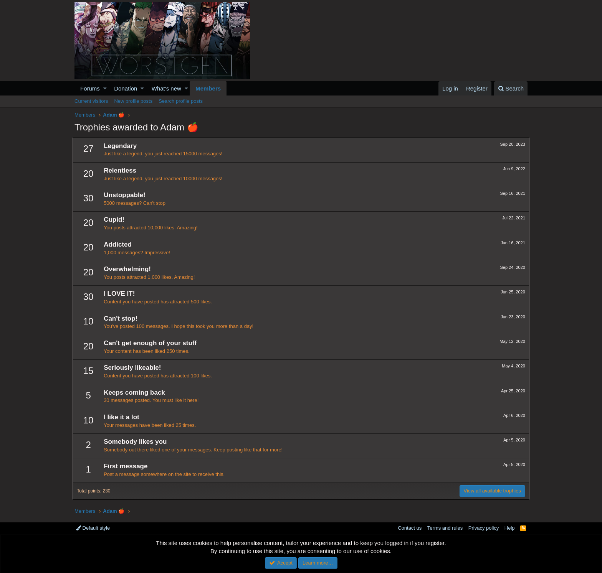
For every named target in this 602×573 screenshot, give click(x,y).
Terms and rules (445, 528)
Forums (90, 88)
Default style (93, 528)
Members (208, 88)
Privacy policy (483, 528)
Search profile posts (181, 101)
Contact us (410, 528)
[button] (105, 88)
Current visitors (91, 101)
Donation (125, 88)
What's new (166, 88)
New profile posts (133, 101)
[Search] (511, 88)
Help (509, 528)
